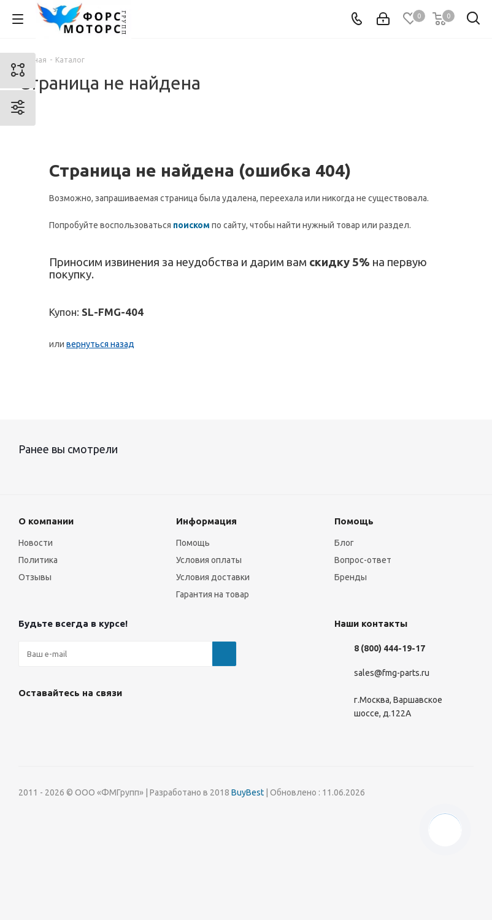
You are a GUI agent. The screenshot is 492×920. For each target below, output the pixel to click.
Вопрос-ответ (362, 560)
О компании (46, 521)
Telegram (92, 721)
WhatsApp (153, 721)
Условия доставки (213, 577)
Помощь (193, 543)
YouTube (122, 721)
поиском (191, 225)
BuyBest (247, 792)
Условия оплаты (209, 560)
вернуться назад (100, 344)
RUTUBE (184, 721)
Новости (35, 543)
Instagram (61, 721)
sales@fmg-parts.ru (391, 673)
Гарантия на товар (212, 594)
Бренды (350, 577)
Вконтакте (30, 721)
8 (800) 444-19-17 (389, 648)
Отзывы (35, 577)
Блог (344, 543)
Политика (38, 560)
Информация (206, 521)
